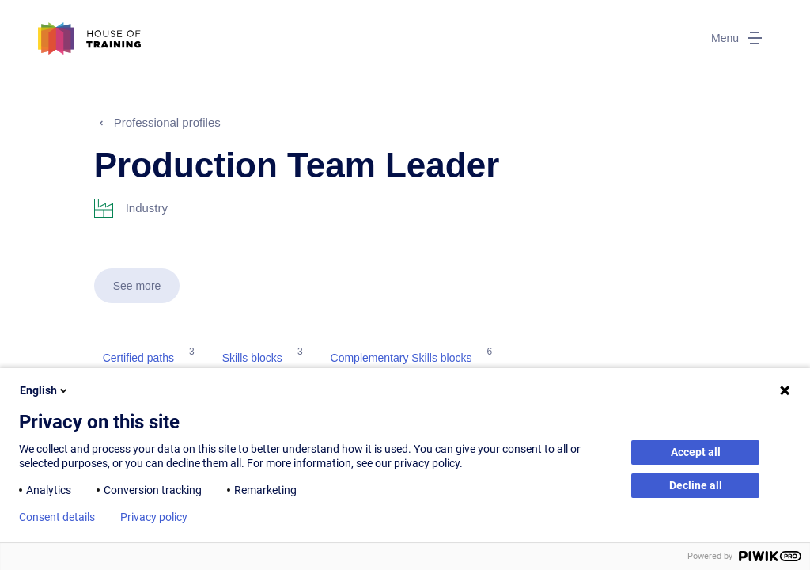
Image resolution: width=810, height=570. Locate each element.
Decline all (695, 485)
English (45, 390)
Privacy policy (153, 517)
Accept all (696, 452)
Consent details (57, 517)
